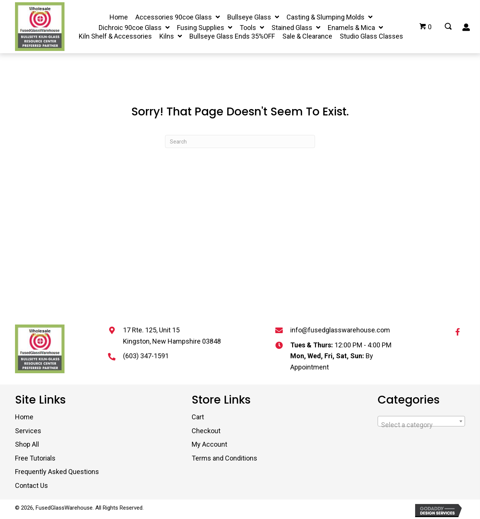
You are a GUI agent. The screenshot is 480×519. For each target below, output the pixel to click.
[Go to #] (448, 27)
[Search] (240, 141)
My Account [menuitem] (209, 444)
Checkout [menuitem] (206, 431)
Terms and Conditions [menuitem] (224, 458)
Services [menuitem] (28, 431)
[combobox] (421, 421)
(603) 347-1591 (146, 356)
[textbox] (421, 425)
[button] (457, 332)
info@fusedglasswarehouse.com (340, 330)
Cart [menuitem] (198, 417)
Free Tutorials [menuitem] (35, 458)
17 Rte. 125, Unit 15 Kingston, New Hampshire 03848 (172, 335)
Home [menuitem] (24, 417)
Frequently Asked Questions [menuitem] (57, 472)
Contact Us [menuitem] (31, 485)
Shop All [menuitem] (27, 444)
